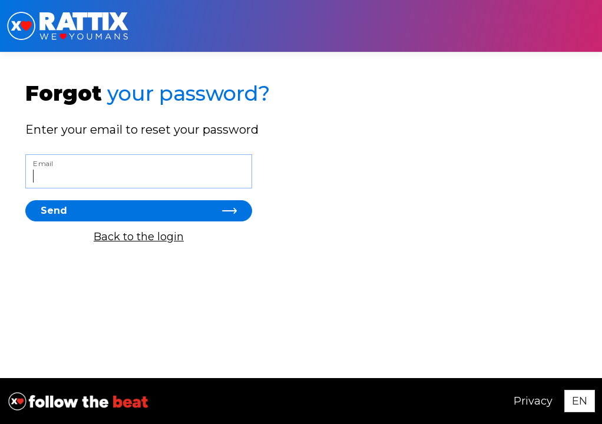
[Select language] (579, 401)
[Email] (138, 171)
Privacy (533, 401)
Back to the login (139, 236)
